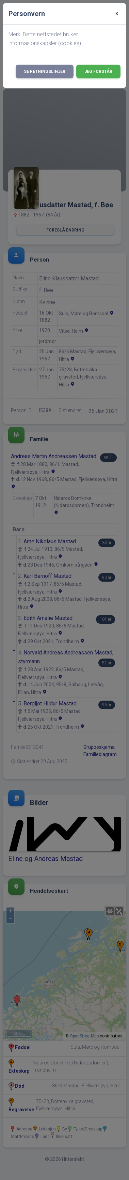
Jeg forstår (98, 71)
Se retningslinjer (44, 71)
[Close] (116, 13)
